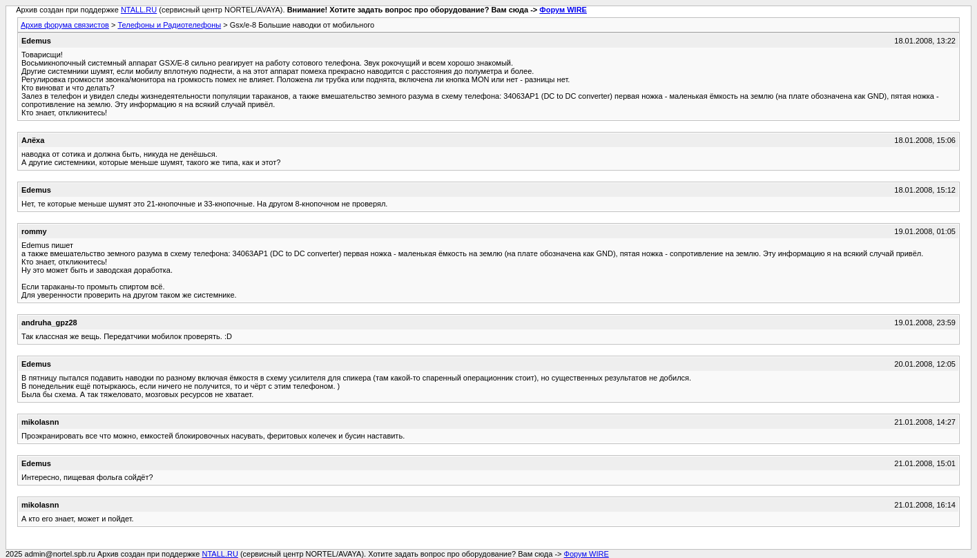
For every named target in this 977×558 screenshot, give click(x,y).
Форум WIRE (563, 10)
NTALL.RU (139, 10)
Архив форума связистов (65, 25)
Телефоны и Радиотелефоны (169, 25)
